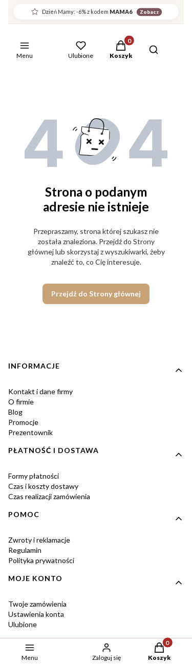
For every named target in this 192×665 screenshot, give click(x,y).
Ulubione (22, 624)
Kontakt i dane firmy (40, 391)
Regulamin (24, 550)
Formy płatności (33, 475)
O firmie (21, 401)
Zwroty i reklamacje (39, 539)
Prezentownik (30, 432)
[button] (121, 50)
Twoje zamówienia (37, 603)
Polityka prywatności (41, 560)
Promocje (23, 422)
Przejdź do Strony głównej (96, 293)
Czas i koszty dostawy (43, 486)
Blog (15, 411)
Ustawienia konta (36, 614)
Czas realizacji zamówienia (49, 496)
